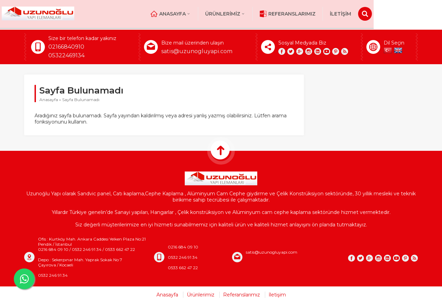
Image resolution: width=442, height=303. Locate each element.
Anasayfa (216, 13)
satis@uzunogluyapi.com (196, 51)
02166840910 (66, 46)
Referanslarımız (334, 13)
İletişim (386, 14)
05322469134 (66, 55)
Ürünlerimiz (271, 14)
